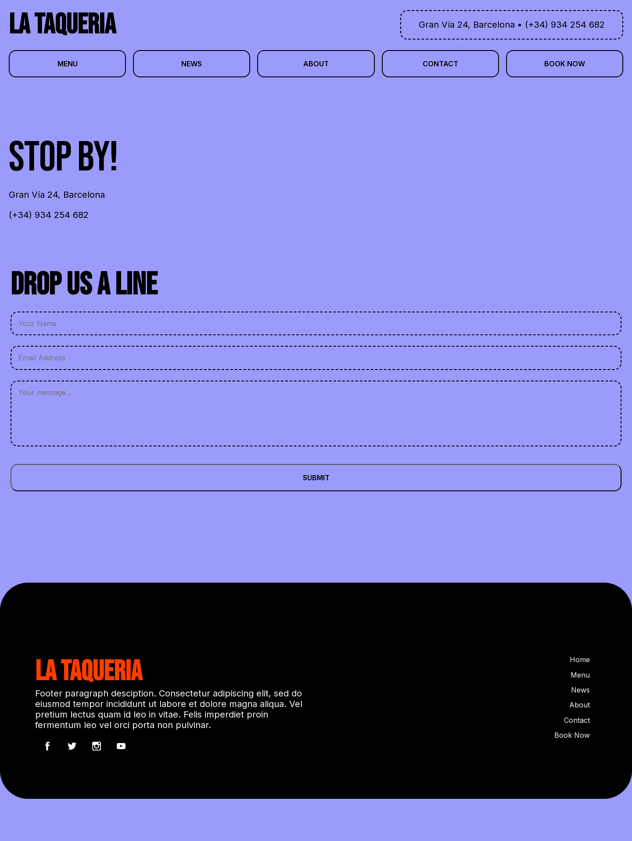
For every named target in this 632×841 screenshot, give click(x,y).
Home (580, 659)
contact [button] (440, 63)
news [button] (191, 63)
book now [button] (564, 63)
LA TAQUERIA (62, 25)
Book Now (572, 735)
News (580, 690)
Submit (316, 477)
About (579, 705)
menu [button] (67, 63)
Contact (577, 720)
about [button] (316, 63)
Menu (580, 675)
